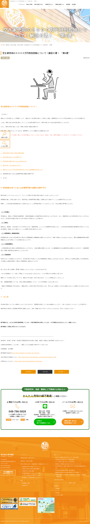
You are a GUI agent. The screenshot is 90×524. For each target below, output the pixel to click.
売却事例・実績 (26, 483)
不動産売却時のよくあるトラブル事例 (31, 473)
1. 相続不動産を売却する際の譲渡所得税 (12, 153)
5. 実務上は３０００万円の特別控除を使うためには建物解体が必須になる (22, 169)
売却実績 (68, 4)
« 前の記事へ (28, 371)
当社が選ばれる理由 (59, 479)
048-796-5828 (17, 408)
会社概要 (57, 488)
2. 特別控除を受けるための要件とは (11, 157)
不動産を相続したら (59, 4)
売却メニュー (57, 455)
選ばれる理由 (29, 4)
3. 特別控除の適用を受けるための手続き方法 (14, 161)
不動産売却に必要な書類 (28, 471)
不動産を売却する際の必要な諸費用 (30, 468)
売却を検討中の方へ (38, 4)
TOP (3, 44)
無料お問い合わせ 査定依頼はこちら (70, 422)
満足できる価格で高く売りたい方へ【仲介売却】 (67, 457)
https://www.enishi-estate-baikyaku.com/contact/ (28, 361)
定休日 (22, 419)
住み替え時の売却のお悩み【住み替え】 (65, 470)
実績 (22, 480)
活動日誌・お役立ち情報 (11, 44)
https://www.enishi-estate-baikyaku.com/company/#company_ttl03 (37, 357)
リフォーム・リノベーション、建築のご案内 (65, 482)
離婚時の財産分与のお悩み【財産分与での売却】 (67, 472)
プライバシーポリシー (84, 521)
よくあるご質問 (59, 495)
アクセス (57, 490)
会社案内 (74, 4)
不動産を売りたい (49, 4)
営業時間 (9, 419)
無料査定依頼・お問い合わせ (28, 458)
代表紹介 (57, 492)
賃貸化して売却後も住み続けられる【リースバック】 (68, 464)
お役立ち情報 (20, 44)
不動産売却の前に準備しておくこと (30, 466)
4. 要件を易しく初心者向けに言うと (11, 165)
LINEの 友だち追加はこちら (43, 422)
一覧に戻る (45, 371)
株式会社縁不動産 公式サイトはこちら (8, 472)
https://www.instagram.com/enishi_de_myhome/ (25, 353)
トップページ (22, 4)
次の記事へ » (61, 371)
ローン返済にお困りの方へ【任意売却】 (65, 461)
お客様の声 (25, 485)
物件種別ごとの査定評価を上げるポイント (32, 477)
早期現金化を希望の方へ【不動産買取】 (65, 459)
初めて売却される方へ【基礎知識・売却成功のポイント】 (35, 464)
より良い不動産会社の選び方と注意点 (31, 475)
